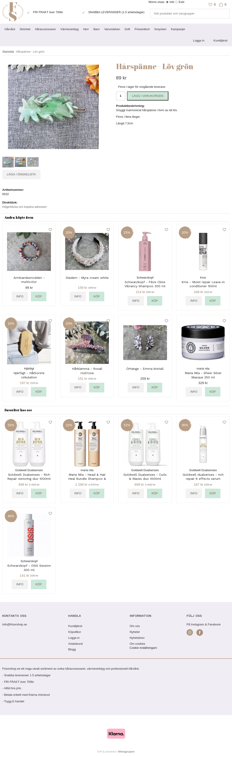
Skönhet (25, 29)
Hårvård (10, 29)
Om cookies (137, 643)
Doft (127, 29)
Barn (96, 29)
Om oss (135, 626)
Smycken (160, 29)
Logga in (199, 40)
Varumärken (112, 29)
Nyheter (135, 632)
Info (19, 296)
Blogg (72, 649)
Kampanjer (178, 29)
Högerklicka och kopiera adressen (24, 206)
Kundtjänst (220, 40)
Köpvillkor (74, 632)
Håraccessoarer (45, 29)
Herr (86, 29)
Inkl (172, 2)
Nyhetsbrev (137, 637)
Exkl (181, 2)
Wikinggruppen (126, 751)
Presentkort (142, 29)
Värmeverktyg (69, 29)
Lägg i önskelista (21, 174)
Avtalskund (75, 643)
